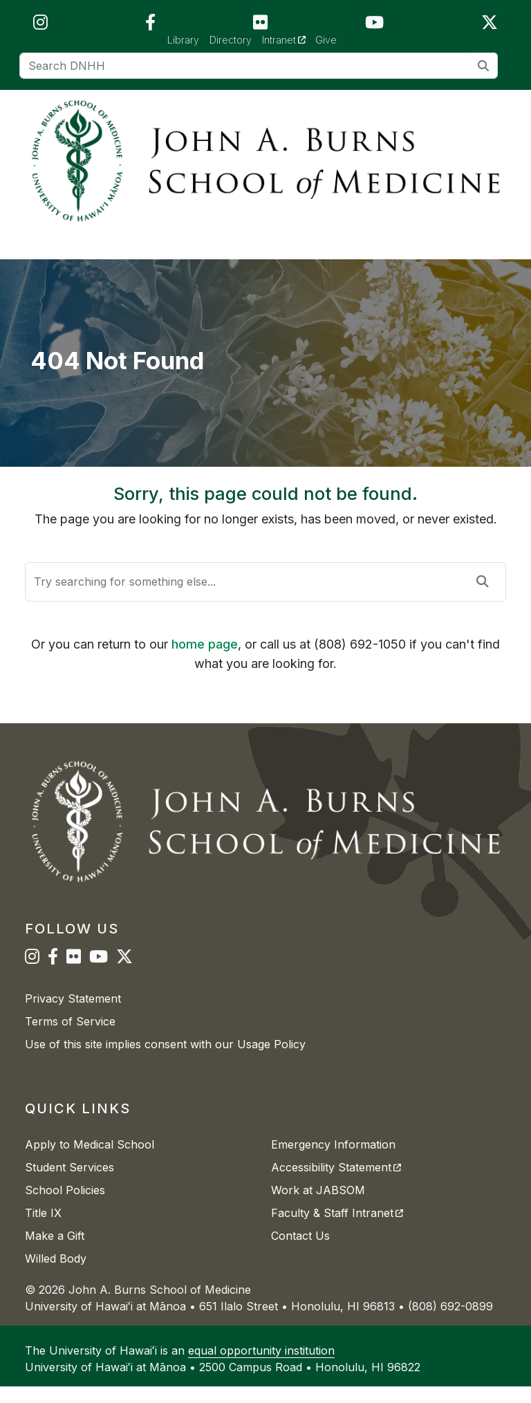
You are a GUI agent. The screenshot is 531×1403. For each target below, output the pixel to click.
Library (183, 40)
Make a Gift (54, 1252)
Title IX (43, 1229)
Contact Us (300, 1252)
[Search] (258, 66)
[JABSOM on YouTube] (374, 25)
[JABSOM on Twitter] (489, 25)
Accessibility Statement (336, 1184)
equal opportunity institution (261, 1367)
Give (326, 40)
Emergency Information (333, 1161)
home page (204, 660)
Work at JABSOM (318, 1207)
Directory (230, 40)
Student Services (69, 1184)
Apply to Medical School (89, 1161)
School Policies (65, 1207)
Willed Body (55, 1275)
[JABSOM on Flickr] (260, 25)
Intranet (288, 39)
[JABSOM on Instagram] (40, 25)
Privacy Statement (73, 1015)
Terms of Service (70, 1038)
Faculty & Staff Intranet (337, 1229)
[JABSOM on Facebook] (150, 25)
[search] (483, 65)
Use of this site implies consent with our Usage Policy (165, 1061)
